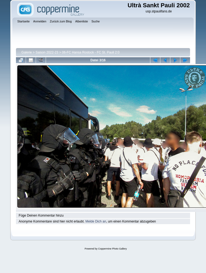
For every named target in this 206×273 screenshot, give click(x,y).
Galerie (26, 52)
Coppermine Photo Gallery (112, 248)
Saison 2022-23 (46, 52)
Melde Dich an (95, 221)
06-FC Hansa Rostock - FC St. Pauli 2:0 (90, 52)
